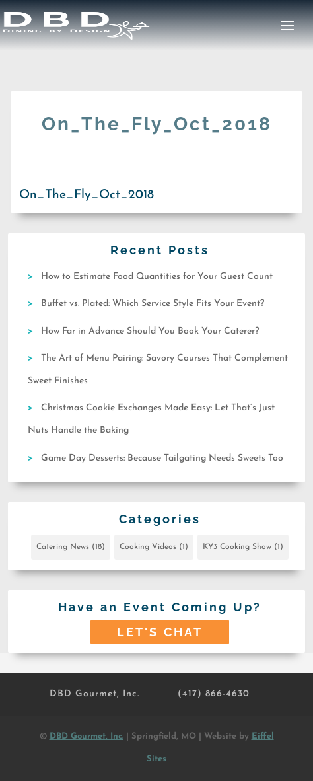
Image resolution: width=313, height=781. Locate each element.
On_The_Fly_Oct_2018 (86, 195)
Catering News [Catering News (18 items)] (70, 547)
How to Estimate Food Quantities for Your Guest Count (157, 276)
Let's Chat (160, 632)
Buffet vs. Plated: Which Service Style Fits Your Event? (152, 304)
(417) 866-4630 (214, 694)
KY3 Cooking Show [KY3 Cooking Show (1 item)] (243, 547)
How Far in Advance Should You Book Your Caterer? (150, 331)
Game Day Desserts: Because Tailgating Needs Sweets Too (162, 458)
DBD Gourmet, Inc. (94, 694)
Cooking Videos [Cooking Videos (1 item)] (154, 547)
